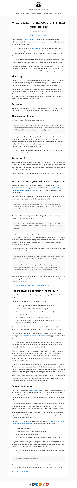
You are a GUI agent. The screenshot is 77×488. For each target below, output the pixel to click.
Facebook (24, 471)
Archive (45, 13)
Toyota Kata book (29, 39)
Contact (33, 13)
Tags (50, 13)
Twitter (18, 471)
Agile (31, 35)
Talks (22, 13)
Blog (17, 13)
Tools (45, 35)
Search (39, 13)
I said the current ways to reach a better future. (33, 285)
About (27, 13)
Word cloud (57, 13)
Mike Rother (36, 48)
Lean (38, 35)
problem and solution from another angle (33, 336)
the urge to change (35, 390)
